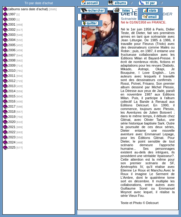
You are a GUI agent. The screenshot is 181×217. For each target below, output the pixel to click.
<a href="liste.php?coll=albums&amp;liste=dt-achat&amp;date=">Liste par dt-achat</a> (38, 107)
